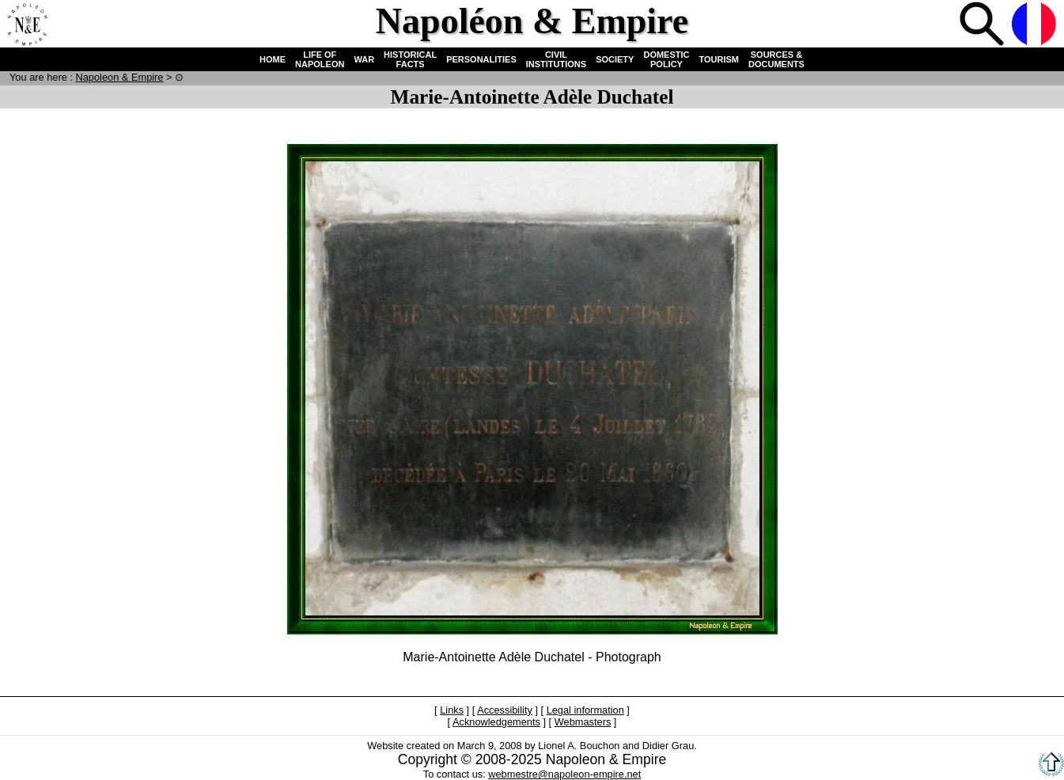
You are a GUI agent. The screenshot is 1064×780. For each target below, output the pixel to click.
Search (983, 25)
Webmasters (583, 722)
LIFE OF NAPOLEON (319, 59)
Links (452, 710)
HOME (272, 59)
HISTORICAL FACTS (410, 59)
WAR (364, 59)
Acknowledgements (496, 722)
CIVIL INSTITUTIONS (556, 59)
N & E (119, 77)
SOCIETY (615, 59)
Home (27, 25)
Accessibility (504, 710)
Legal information (585, 710)
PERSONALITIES (481, 59)
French (1035, 25)
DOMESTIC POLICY (666, 59)
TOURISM (719, 59)
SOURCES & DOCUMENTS (776, 59)
